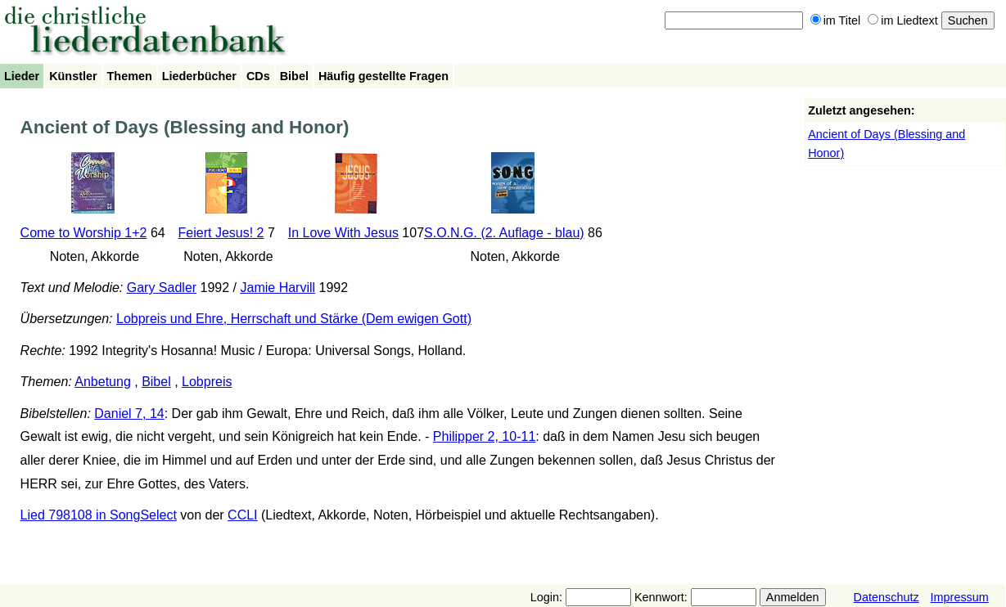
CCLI (242, 515)
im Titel (835, 20)
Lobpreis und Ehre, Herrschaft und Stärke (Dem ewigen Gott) (293, 319)
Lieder (21, 76)
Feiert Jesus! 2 (221, 233)
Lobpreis (207, 382)
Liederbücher (199, 76)
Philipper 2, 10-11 (484, 436)
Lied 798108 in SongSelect (98, 515)
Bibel (294, 76)
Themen (129, 76)
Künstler (73, 76)
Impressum (960, 597)
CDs (258, 76)
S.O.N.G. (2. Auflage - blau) (504, 233)
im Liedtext (903, 20)
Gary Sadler (161, 288)
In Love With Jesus (343, 233)
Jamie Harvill (278, 288)
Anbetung (102, 382)
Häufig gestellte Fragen (383, 76)
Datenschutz (886, 597)
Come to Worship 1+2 (83, 233)
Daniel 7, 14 (129, 413)
